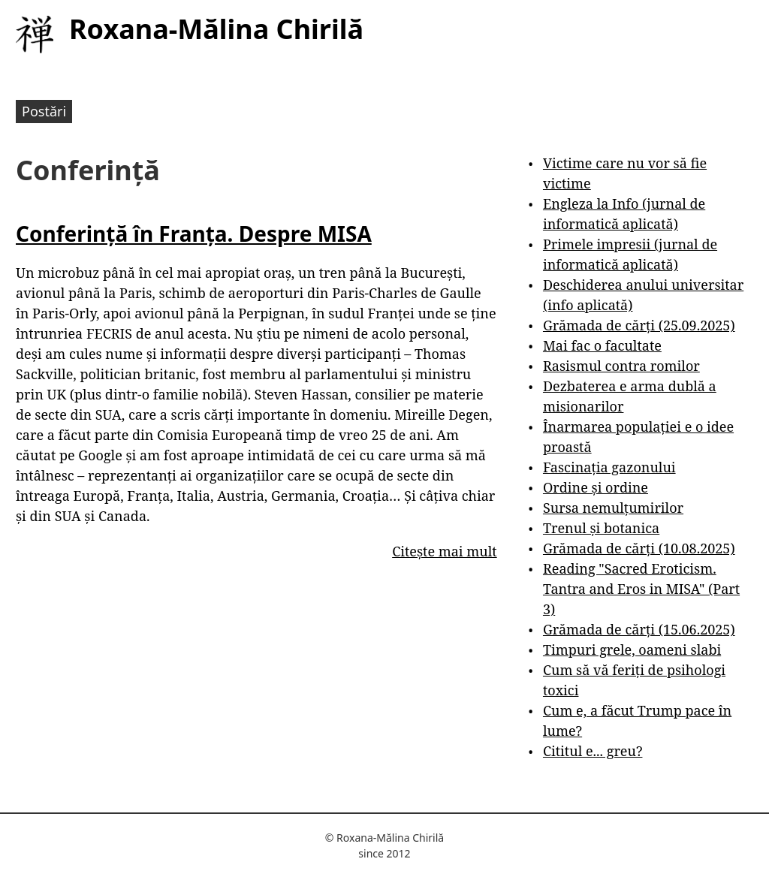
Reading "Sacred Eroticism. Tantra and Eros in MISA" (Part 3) (641, 588)
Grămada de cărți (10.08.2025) (639, 548)
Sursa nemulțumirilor (613, 508)
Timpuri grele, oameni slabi (632, 649)
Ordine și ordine (595, 487)
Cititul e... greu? (593, 751)
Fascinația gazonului (609, 467)
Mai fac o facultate (602, 345)
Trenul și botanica (601, 528)
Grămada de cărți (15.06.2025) (639, 629)
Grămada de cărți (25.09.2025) (639, 325)
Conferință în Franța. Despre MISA (194, 233)
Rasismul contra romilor (621, 366)
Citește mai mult (444, 551)
